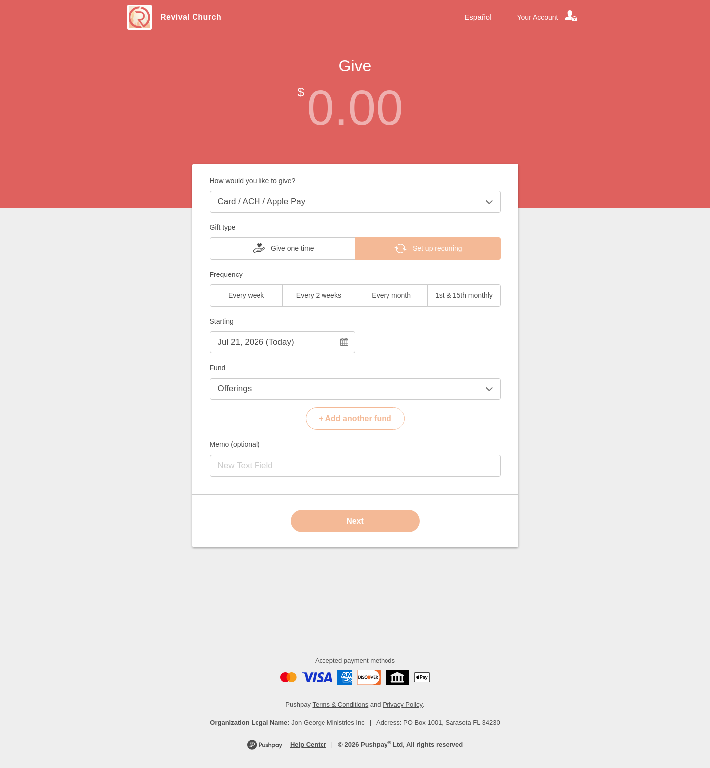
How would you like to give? (253, 181)
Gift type (223, 227)
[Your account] (547, 17)
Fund (218, 368)
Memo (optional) (235, 444)
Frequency (226, 274)
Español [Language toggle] (477, 17)
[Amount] (355, 107)
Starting (222, 321)
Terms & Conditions (341, 704)
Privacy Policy (403, 704)
